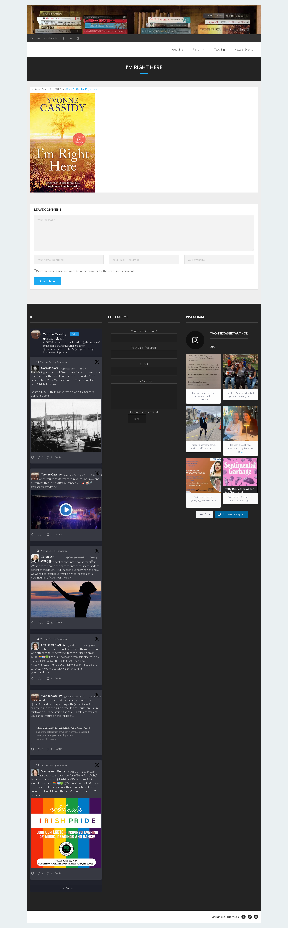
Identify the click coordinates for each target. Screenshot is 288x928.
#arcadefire (38, 486)
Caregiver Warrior (47, 558)
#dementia (87, 573)
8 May (82, 368)
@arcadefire (65, 478)
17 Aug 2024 (89, 645)
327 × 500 (71, 89)
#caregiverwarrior (59, 573)
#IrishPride (67, 700)
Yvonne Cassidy (51, 474)
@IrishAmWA (56, 652)
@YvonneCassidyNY (74, 475)
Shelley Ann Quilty (53, 644)
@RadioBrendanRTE (69, 482)
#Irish (59, 708)
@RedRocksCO (84, 478)
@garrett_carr (68, 368)
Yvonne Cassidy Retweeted (54, 362)
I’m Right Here (89, 89)
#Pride (80, 652)
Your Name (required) (144, 334)
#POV (34, 478)
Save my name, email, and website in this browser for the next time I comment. (86, 271)
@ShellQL (73, 645)
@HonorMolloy (40, 672)
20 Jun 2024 (89, 771)
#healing (75, 573)
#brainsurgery (39, 577)
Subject (144, 367)
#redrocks (51, 486)
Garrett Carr (49, 367)
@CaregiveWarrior (75, 559)
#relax (67, 577)
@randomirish (75, 668)
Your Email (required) (144, 351)
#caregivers (56, 577)
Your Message (144, 383)
